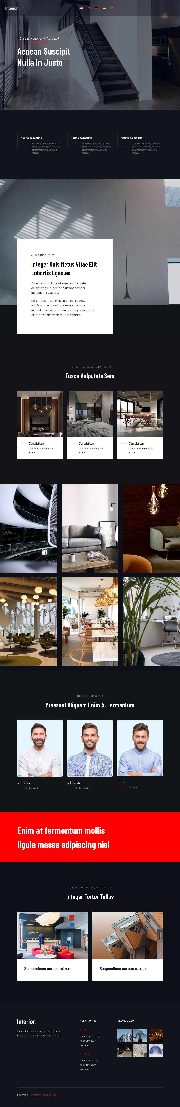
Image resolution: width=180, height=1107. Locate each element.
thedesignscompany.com (44, 1094)
